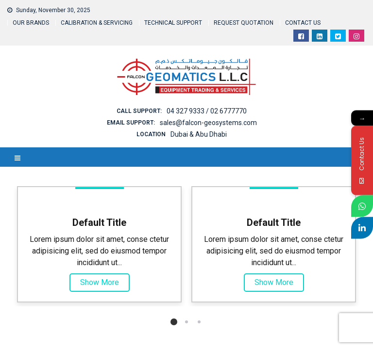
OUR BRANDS (31, 22)
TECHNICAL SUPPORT (173, 22)
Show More (99, 282)
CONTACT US (303, 22)
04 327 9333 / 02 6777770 (207, 111)
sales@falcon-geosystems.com (208, 122)
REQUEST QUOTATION (243, 22)
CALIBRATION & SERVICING (97, 22)
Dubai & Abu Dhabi (198, 134)
